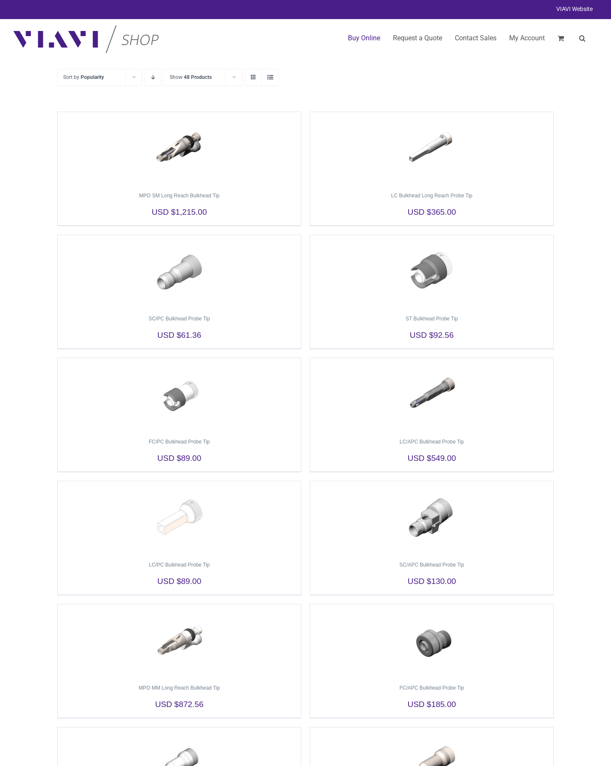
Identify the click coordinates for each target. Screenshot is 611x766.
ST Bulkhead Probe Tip (432, 319)
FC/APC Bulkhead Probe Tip (431, 688)
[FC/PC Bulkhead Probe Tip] (179, 394)
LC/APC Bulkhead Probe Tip (432, 442)
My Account (527, 38)
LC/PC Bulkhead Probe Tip (179, 565)
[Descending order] (153, 77)
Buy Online (364, 38)
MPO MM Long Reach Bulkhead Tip (179, 688)
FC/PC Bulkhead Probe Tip (179, 442)
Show (191, 77)
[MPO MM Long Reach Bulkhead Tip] (179, 640)
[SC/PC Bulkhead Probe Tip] (179, 271)
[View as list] (270, 77)
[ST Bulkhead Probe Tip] (431, 271)
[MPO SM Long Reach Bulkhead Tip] (179, 148)
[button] (582, 38)
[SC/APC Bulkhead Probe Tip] (431, 517)
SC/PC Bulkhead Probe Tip (179, 319)
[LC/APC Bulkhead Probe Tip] (431, 394)
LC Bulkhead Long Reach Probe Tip (431, 196)
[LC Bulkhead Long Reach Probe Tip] (431, 148)
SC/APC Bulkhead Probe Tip (431, 565)
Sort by (83, 77)
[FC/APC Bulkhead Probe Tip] (431, 640)
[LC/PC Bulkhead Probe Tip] (179, 517)
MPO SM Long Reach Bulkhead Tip (179, 196)
